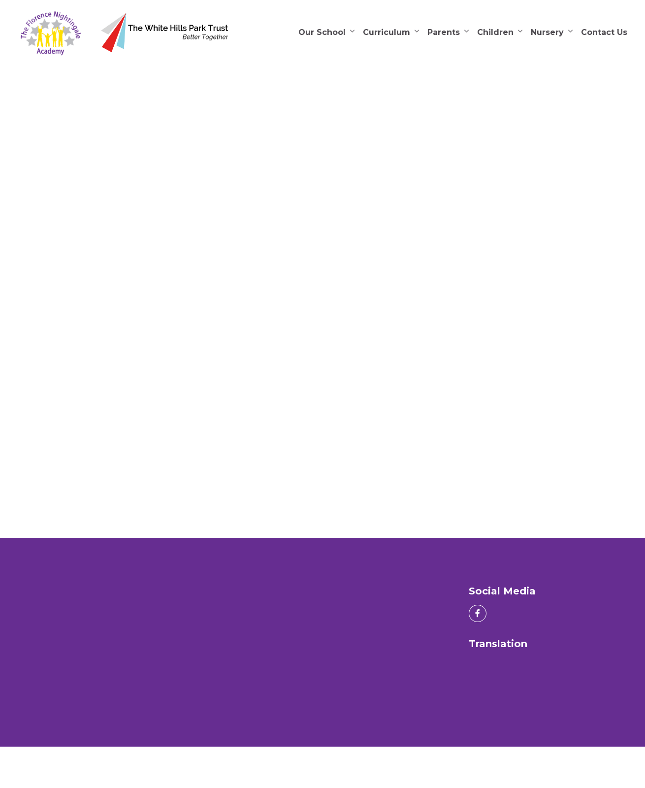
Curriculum (386, 32)
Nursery (547, 32)
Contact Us (604, 32)
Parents (443, 32)
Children (495, 32)
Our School (322, 32)
